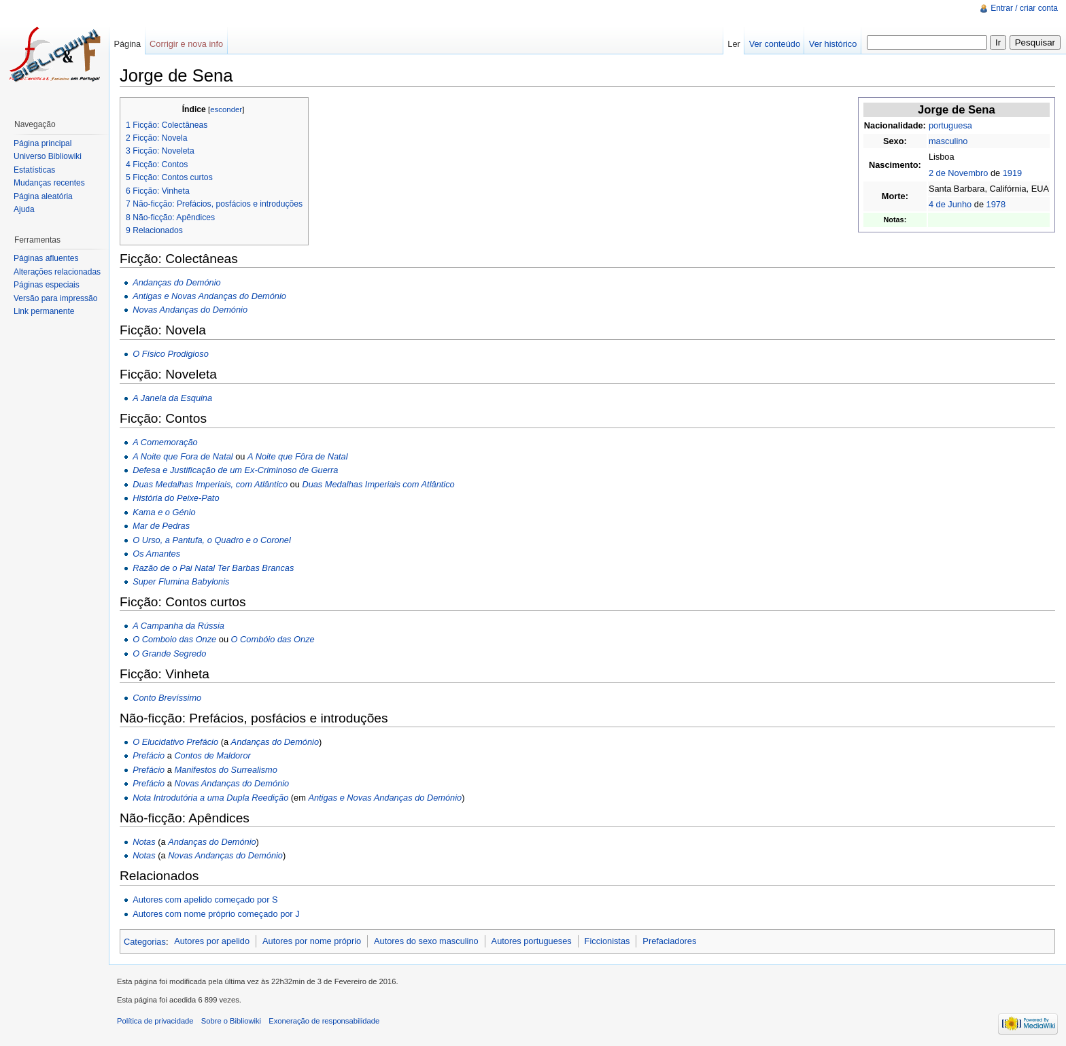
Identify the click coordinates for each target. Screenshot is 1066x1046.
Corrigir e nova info (186, 44)
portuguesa (950, 125)
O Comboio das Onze (174, 639)
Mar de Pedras (161, 526)
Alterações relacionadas (57, 272)
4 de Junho (950, 204)
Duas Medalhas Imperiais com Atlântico (378, 484)
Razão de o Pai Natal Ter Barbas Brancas (213, 568)
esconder (226, 109)
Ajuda (24, 209)
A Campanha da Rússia (178, 626)
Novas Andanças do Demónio (190, 309)
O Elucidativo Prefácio (175, 742)
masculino (948, 141)
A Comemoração (165, 442)
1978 (995, 204)
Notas (144, 842)
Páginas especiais (47, 285)
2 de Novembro (958, 173)
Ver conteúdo (774, 44)
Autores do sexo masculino (426, 941)
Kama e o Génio (164, 512)
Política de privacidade (155, 1021)
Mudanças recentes (49, 183)
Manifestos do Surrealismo (225, 770)
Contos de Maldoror (212, 755)
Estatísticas (34, 170)
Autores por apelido (212, 941)
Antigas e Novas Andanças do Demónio (209, 296)
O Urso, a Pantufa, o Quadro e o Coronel (212, 540)
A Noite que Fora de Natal (183, 456)
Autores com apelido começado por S (205, 899)
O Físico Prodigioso (171, 354)
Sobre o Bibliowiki (231, 1021)
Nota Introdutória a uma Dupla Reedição (210, 797)
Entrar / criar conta (1024, 8)
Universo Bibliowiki (48, 156)
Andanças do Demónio (176, 282)
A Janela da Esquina (172, 398)
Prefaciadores (669, 941)
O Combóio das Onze (273, 639)
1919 (1012, 173)
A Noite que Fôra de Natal (297, 456)
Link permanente (44, 311)
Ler (733, 44)
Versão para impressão (55, 298)
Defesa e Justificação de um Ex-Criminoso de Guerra (235, 470)
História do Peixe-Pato (176, 498)
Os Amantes (156, 553)
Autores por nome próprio (311, 941)
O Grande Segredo (169, 653)
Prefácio (149, 755)
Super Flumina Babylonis (181, 581)
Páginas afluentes (46, 258)
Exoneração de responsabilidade (324, 1021)
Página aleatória (43, 196)
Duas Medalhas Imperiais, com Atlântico (210, 484)
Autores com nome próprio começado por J (216, 914)
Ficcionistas (607, 941)
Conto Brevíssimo (167, 698)
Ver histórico (833, 44)
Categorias (145, 941)
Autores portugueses (532, 941)
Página (127, 44)
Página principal (42, 143)
